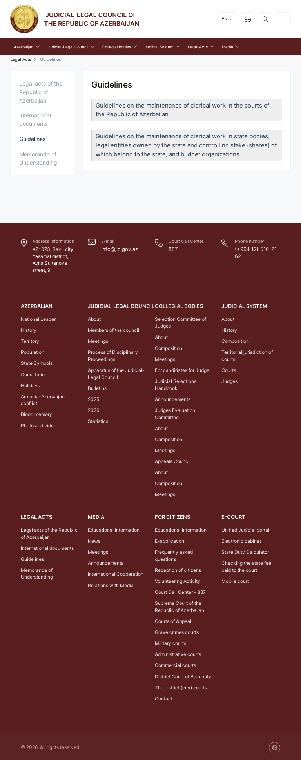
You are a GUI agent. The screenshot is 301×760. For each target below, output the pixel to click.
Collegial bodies (177, 306)
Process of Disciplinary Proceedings (113, 354)
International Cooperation (115, 573)
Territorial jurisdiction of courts (247, 354)
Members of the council (113, 329)
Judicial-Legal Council (119, 306)
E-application (169, 540)
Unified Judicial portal (245, 529)
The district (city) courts (181, 686)
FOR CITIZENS (171, 517)
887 (173, 249)
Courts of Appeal (173, 620)
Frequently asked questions (174, 554)
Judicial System (242, 306)
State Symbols (37, 363)
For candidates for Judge (182, 369)
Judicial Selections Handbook (175, 383)
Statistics (98, 420)
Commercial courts (175, 664)
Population (32, 351)
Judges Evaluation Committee (175, 413)
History (28, 329)
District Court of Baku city (183, 675)
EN (224, 21)
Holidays (30, 385)
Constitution (34, 374)
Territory (30, 340)
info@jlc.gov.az (118, 249)
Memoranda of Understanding (38, 157)
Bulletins (97, 387)
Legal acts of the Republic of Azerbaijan (40, 91)
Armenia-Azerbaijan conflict (43, 399)
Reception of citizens (178, 569)
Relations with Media (111, 584)
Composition (168, 347)
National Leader (38, 318)
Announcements (172, 398)
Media (95, 517)
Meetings (98, 340)
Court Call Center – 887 (180, 591)
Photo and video (38, 425)
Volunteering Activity (177, 580)
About (94, 318)
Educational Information (114, 529)
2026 (93, 409)
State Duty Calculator (245, 551)
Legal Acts (20, 59)
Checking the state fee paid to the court (246, 565)
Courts (228, 369)
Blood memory (36, 414)
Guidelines (32, 138)
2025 (93, 398)
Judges (229, 380)
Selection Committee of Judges (180, 321)
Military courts (170, 642)
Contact (163, 697)
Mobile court (235, 580)
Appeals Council (172, 460)
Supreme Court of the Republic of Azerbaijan (179, 605)
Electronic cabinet (241, 540)
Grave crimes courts (177, 631)
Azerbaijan (36, 306)
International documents (35, 119)
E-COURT (232, 517)
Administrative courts (178, 653)
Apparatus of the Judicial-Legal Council (116, 372)
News (94, 540)
